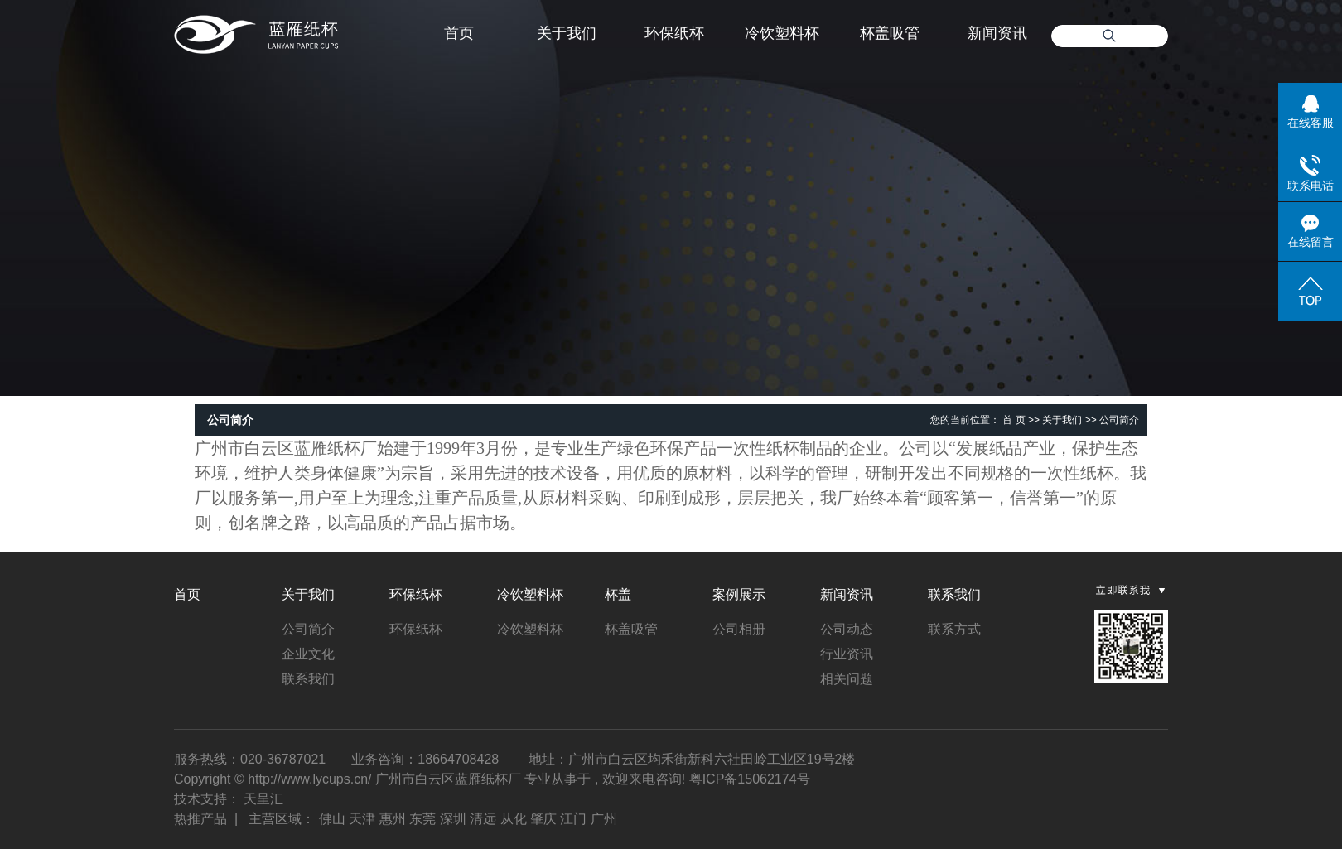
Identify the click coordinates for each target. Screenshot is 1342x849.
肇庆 (543, 819)
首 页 (1013, 420)
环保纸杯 (674, 33)
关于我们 (566, 33)
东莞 (422, 819)
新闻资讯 (997, 33)
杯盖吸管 (890, 33)
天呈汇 (263, 799)
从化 (513, 819)
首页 (459, 33)
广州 (604, 819)
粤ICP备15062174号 (749, 779)
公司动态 (846, 629)
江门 (573, 819)
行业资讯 (846, 654)
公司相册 (738, 629)
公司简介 (308, 629)
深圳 (453, 819)
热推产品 (200, 819)
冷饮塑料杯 (782, 33)
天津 (362, 819)
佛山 (332, 819)
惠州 (392, 819)
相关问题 (846, 679)
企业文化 (308, 654)
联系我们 (308, 679)
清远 (483, 819)
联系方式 (954, 629)
